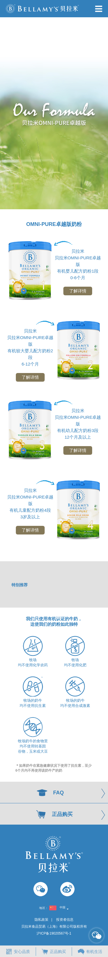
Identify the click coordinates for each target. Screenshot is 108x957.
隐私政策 (41, 920)
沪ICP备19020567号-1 (54, 933)
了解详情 (77, 290)
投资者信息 (64, 920)
